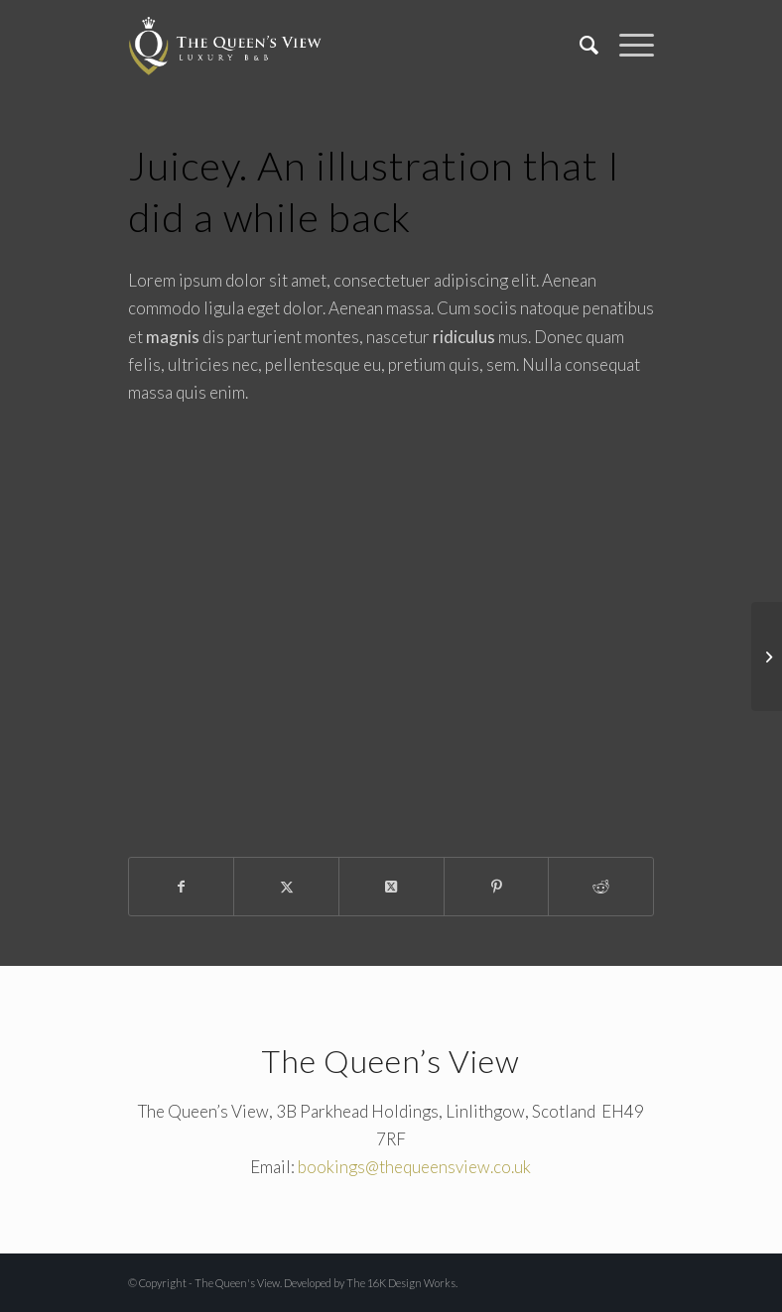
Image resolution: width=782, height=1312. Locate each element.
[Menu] (626, 44)
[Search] (579, 44)
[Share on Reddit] (601, 886)
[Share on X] (286, 886)
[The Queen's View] (225, 44)
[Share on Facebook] (181, 886)
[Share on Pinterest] (497, 886)
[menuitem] (579, 44)
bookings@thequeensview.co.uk (414, 1166)
